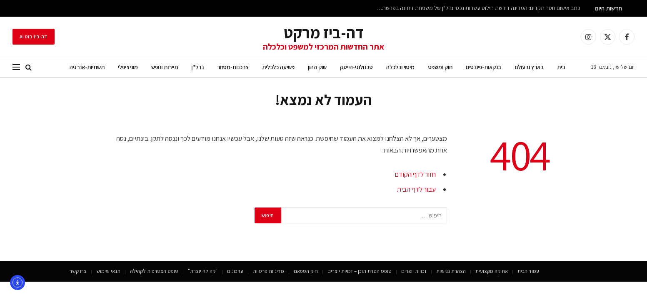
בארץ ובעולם (529, 67)
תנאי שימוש (108, 271)
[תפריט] (16, 67)
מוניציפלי (128, 67)
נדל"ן (197, 67)
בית (561, 67)
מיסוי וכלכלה (400, 67)
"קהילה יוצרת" (202, 271)
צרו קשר (78, 271)
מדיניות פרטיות (268, 271)
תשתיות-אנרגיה (87, 67)
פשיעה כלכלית (278, 67)
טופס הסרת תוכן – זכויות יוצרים (359, 271)
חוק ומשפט (440, 67)
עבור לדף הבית (416, 189)
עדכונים (235, 271)
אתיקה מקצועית (491, 271)
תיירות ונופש (164, 67)
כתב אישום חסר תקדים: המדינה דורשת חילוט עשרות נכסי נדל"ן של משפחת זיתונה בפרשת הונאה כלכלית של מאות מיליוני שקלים (476, 8)
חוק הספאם (306, 271)
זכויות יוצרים (414, 271)
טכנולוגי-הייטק (356, 67)
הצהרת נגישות (451, 271)
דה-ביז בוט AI (33, 36)
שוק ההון (317, 67)
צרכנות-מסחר (233, 67)
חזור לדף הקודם (415, 174)
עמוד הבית (528, 271)
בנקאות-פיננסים (483, 67)
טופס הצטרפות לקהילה (154, 271)
